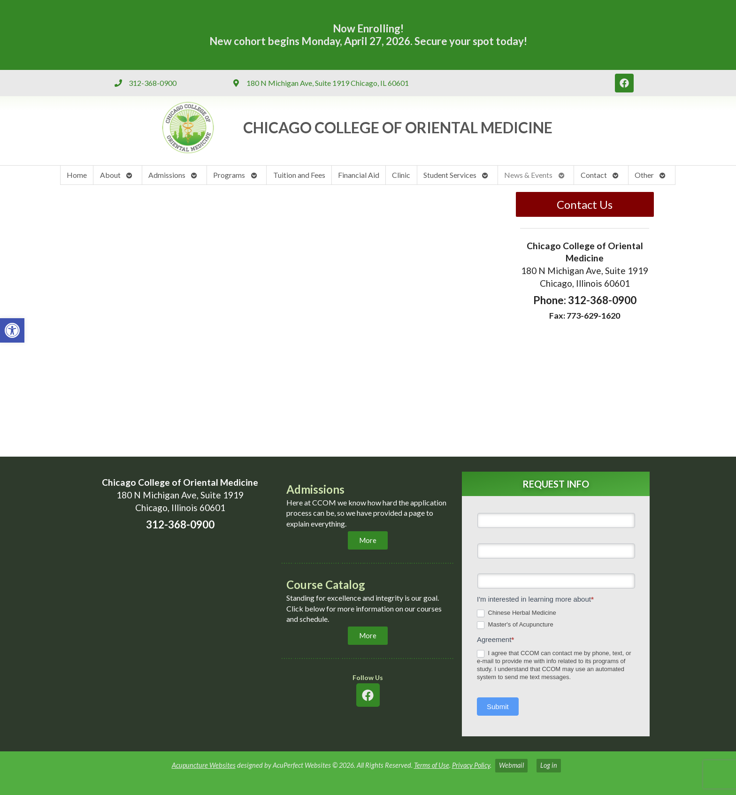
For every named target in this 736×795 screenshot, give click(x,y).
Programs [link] (229, 174)
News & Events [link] (528, 174)
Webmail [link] (511, 765)
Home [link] (77, 174)
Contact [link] (594, 174)
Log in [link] (548, 765)
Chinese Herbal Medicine (516, 613)
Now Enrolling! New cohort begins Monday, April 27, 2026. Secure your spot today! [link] (368, 34)
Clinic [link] (401, 174)
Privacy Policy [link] (471, 765)
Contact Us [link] (585, 204)
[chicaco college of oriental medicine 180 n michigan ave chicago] (180, 638)
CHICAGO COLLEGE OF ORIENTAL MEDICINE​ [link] (397, 127)
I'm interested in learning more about (535, 599)
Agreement (495, 639)
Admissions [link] (166, 174)
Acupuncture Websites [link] (204, 765)
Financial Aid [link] (358, 174)
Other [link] (644, 174)
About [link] (110, 174)
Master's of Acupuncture (515, 625)
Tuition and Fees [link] (299, 174)
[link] (12, 330)
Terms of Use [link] (431, 765)
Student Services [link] (449, 174)
